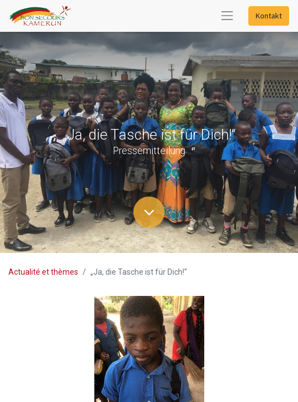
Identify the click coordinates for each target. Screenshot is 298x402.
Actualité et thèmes (43, 271)
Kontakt (269, 16)
